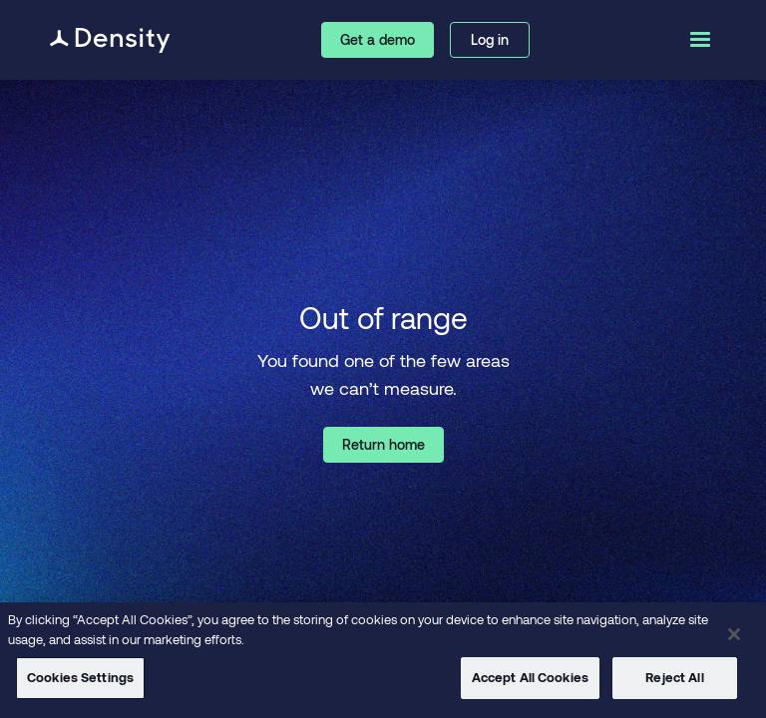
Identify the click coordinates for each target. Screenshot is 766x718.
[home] (110, 40)
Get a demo (377, 39)
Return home (383, 444)
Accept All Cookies (530, 677)
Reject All (674, 677)
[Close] (734, 634)
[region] (383, 660)
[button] (698, 40)
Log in (490, 39)
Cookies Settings (80, 677)
